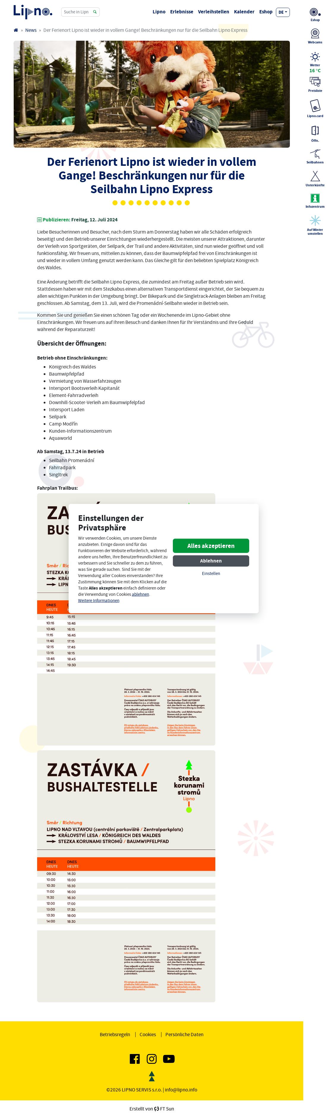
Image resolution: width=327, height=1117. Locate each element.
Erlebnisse (181, 11)
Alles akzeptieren (211, 546)
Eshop (266, 11)
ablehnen (140, 594)
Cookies (148, 1034)
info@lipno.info (181, 1089)
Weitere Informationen (98, 601)
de (281, 12)
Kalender (244, 11)
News (31, 30)
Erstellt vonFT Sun (151, 1108)
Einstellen (211, 573)
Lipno (159, 11)
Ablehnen (211, 560)
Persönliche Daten (184, 1034)
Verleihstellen (213, 11)
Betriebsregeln (115, 1034)
